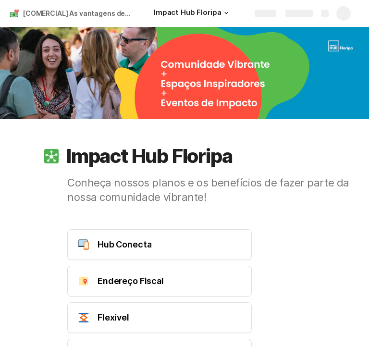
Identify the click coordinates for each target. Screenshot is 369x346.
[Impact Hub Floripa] (192, 13)
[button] (226, 13)
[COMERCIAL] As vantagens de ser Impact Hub (79, 13)
